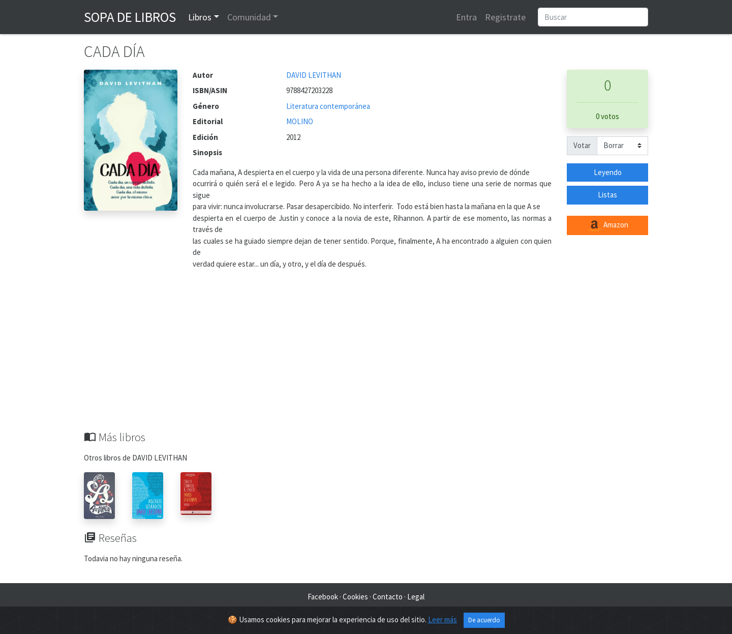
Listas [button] (607, 194)
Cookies (355, 596)
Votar (582, 145)
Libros (199, 17)
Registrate (505, 17)
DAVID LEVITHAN (313, 75)
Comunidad (249, 17)
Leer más (442, 619)
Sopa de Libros (130, 16)
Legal (415, 596)
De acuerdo (484, 620)
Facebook (323, 596)
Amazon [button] (607, 225)
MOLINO (299, 121)
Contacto (388, 596)
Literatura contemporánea (328, 106)
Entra (466, 17)
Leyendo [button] (608, 172)
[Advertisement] (366, 354)
